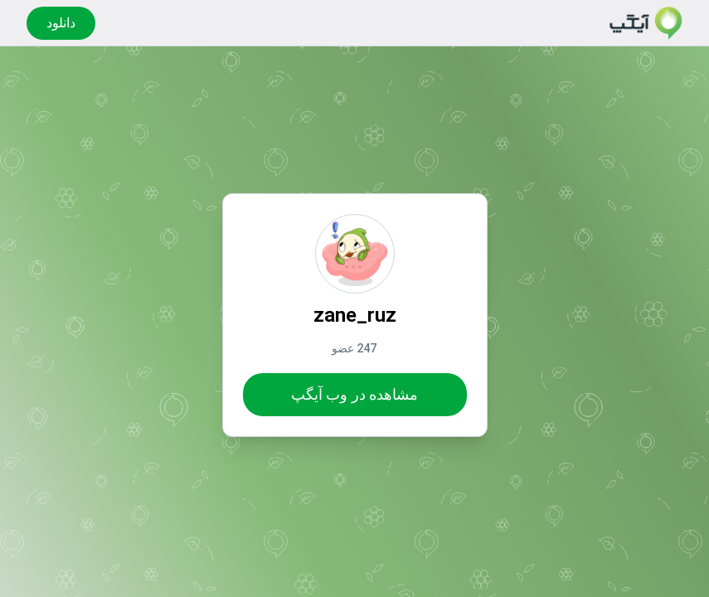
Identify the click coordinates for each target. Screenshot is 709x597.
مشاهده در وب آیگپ (354, 394)
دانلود (60, 23)
